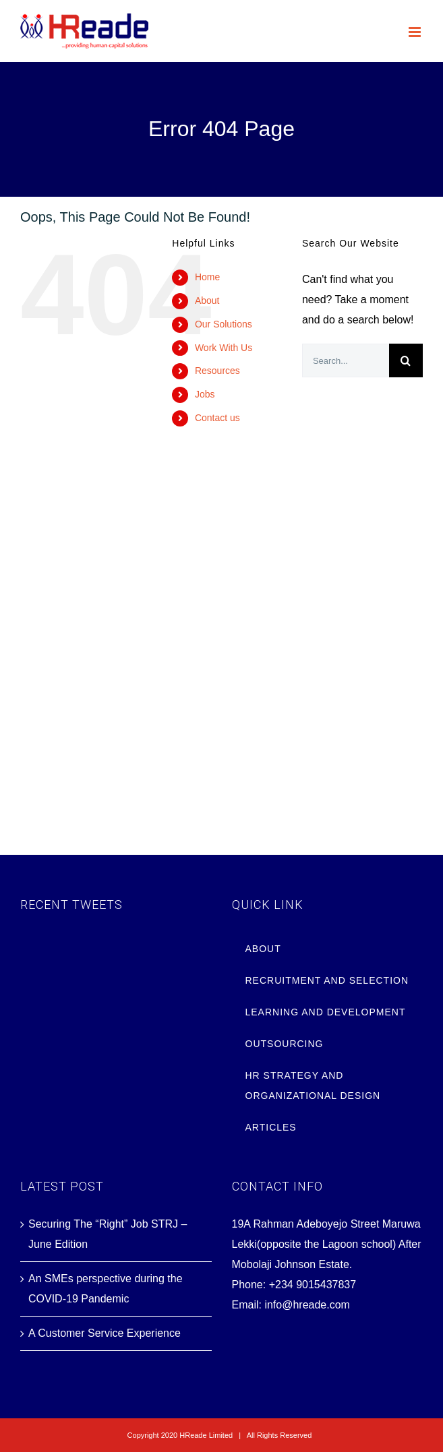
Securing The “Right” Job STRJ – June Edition (107, 1234)
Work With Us (223, 347)
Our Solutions (223, 324)
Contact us (217, 417)
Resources (217, 370)
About (207, 300)
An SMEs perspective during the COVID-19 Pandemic (105, 1288)
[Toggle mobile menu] (416, 32)
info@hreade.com (307, 1305)
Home (207, 277)
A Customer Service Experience (104, 1333)
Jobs (205, 394)
